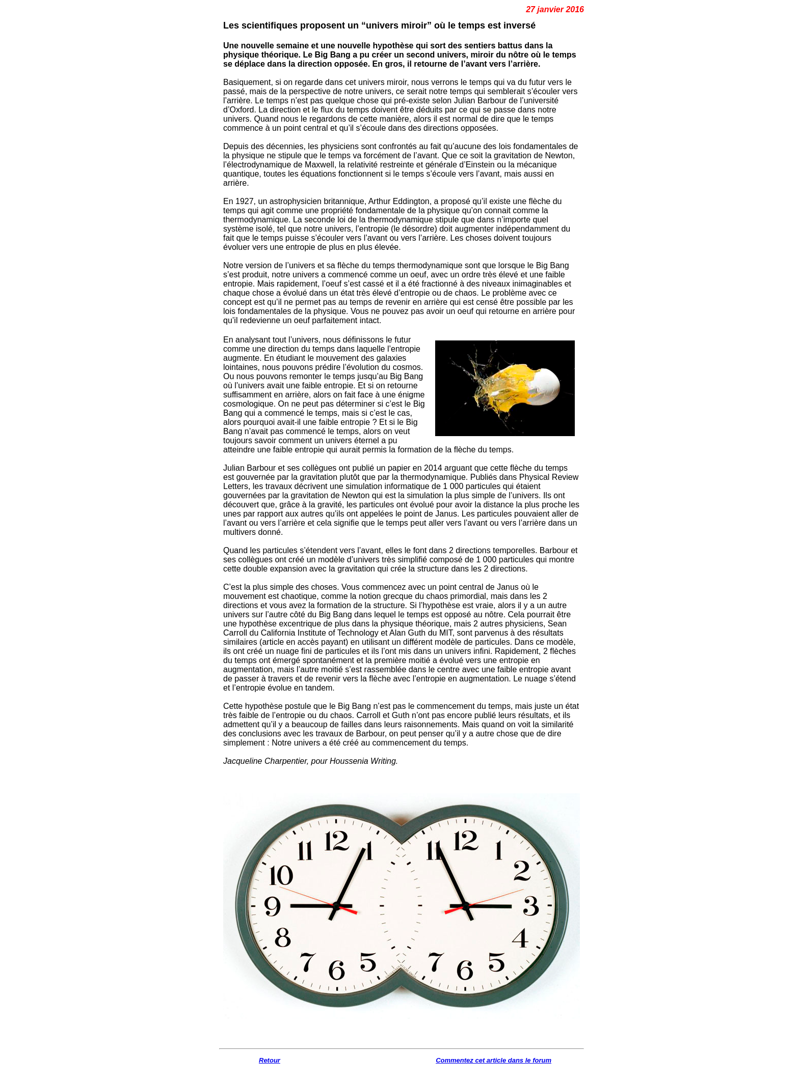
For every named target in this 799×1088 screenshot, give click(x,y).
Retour (269, 1060)
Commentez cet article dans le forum (493, 1060)
